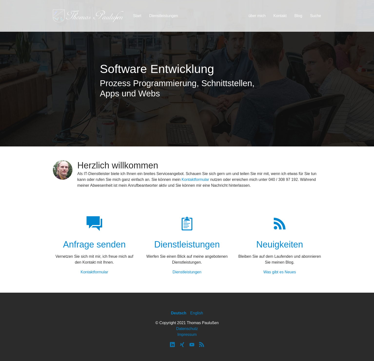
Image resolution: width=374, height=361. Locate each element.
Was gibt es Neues (279, 272)
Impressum (187, 334)
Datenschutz (187, 329)
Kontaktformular (195, 179)
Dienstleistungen (187, 272)
